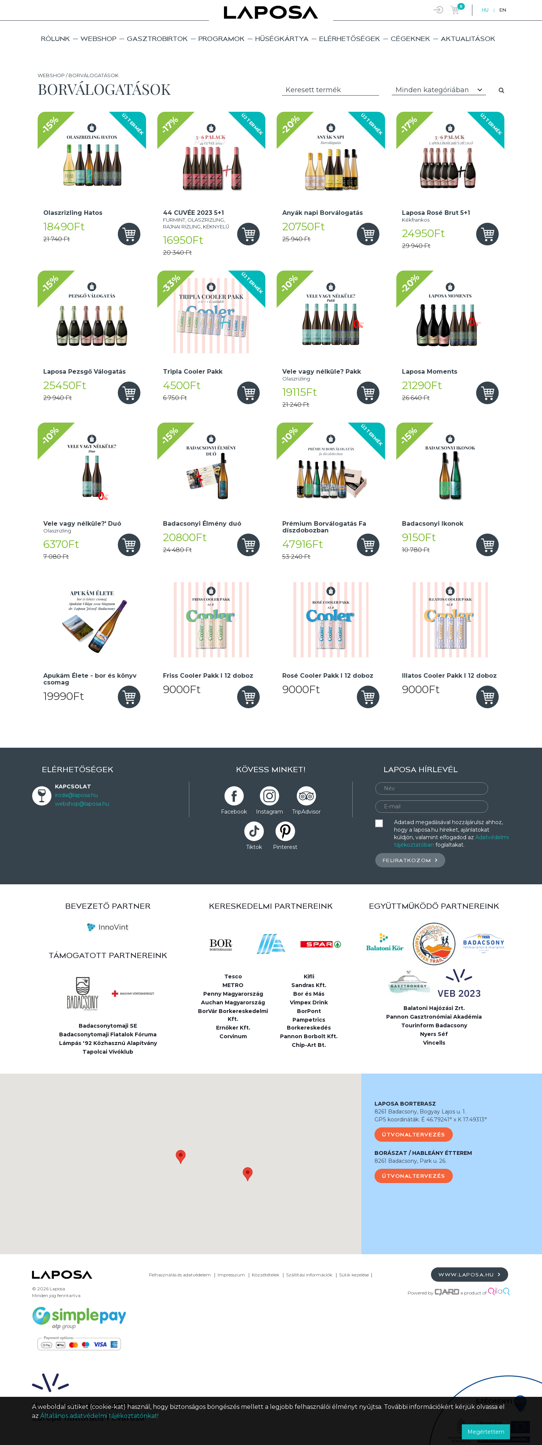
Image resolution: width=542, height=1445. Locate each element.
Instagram (269, 811)
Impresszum (231, 1275)
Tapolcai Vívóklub (107, 1051)
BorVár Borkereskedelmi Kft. (233, 1015)
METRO (233, 985)
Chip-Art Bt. (309, 1045)
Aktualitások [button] (468, 38)
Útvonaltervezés (413, 1134)
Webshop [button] (98, 38)
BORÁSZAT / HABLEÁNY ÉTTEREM (423, 1153)
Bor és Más (308, 993)
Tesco (233, 976)
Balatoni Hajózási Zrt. (434, 1008)
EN (502, 10)
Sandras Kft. (308, 985)
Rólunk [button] (55, 38)
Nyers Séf (434, 1034)
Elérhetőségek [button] (349, 38)
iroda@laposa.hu (76, 795)
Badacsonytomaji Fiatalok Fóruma (108, 1034)
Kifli (309, 976)
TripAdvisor (306, 811)
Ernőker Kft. (233, 1027)
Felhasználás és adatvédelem (180, 1275)
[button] (181, 1157)
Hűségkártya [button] (282, 38)
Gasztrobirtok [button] (157, 38)
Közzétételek (265, 1275)
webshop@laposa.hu (82, 803)
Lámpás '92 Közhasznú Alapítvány (108, 1043)
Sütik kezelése (354, 1275)
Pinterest (285, 847)
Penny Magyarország (233, 993)
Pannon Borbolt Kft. (309, 1036)
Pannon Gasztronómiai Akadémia (434, 1016)
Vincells (434, 1042)
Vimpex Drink (309, 1002)
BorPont (309, 1011)
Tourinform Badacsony (434, 1025)
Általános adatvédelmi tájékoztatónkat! (99, 1415)
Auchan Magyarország (233, 1002)
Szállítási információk (309, 1275)
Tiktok (254, 847)
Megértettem (485, 1431)
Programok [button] (221, 38)
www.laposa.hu (469, 1274)
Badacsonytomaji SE (108, 1025)
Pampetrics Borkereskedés (309, 1023)
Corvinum (233, 1036)
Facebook (234, 811)
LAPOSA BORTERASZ (405, 1103)
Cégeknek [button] (410, 38)
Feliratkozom (410, 860)
